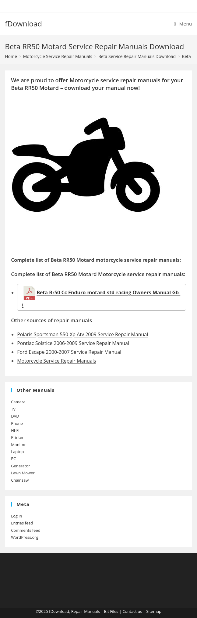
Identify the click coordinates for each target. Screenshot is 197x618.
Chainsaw (20, 480)
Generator (20, 466)
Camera (18, 402)
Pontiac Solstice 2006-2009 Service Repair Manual (73, 343)
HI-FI (15, 430)
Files (114, 611)
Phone (17, 423)
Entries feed (22, 523)
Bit (106, 611)
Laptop (17, 451)
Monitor (18, 444)
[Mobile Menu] (183, 23)
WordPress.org (24, 537)
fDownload (23, 24)
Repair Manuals (85, 611)
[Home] (11, 56)
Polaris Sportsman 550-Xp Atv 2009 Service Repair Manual (82, 334)
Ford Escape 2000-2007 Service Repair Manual (69, 352)
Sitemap (153, 611)
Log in (16, 516)
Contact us (132, 611)
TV (13, 409)
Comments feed (25, 530)
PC (13, 458)
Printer (17, 437)
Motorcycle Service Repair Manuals (56, 360)
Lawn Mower (23, 473)
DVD (15, 416)
